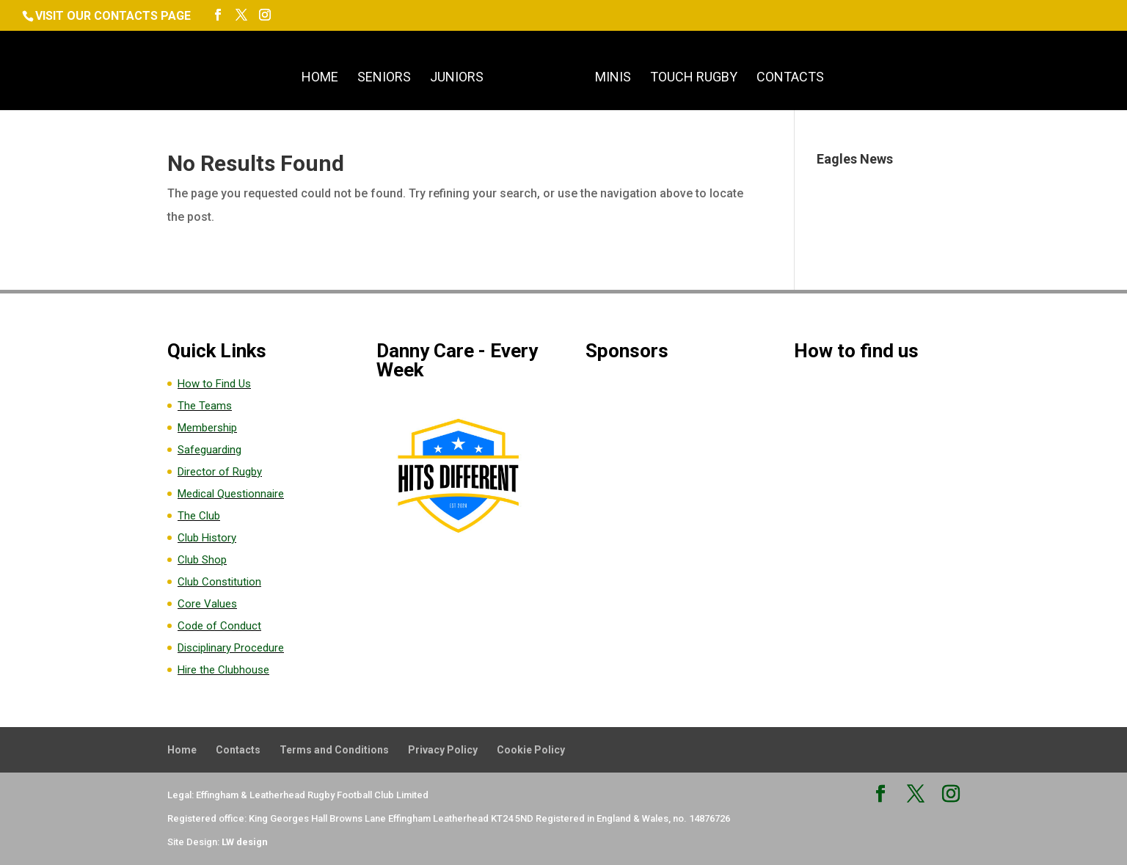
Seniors (384, 78)
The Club (199, 515)
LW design (245, 841)
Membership (207, 427)
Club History (207, 537)
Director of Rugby (220, 471)
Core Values (207, 603)
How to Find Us (214, 383)
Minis (613, 78)
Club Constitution (219, 581)
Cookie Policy (531, 750)
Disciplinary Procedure (231, 647)
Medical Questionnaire (231, 493)
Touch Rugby (693, 78)
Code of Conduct (219, 625)
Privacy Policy (443, 750)
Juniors (457, 78)
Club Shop (202, 559)
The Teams (205, 405)
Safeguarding (209, 449)
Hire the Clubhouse (223, 669)
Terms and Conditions (334, 750)
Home (320, 78)
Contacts (790, 78)
